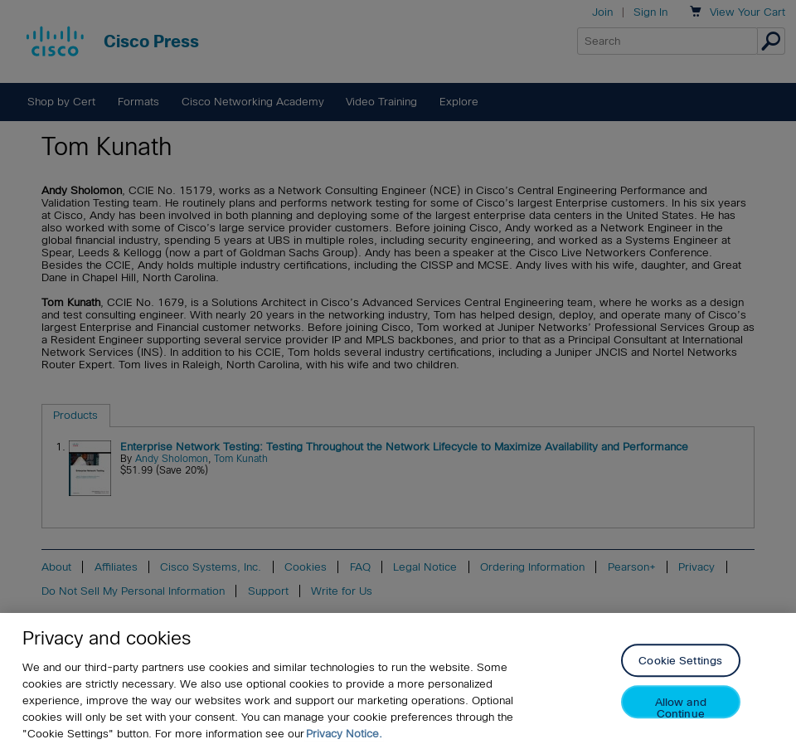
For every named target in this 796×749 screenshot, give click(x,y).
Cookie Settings (680, 661)
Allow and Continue (680, 708)
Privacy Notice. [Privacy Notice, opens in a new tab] (344, 733)
